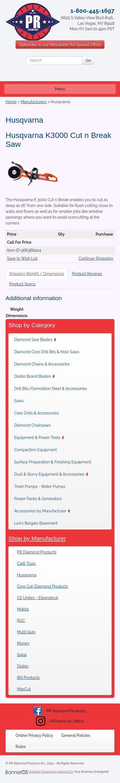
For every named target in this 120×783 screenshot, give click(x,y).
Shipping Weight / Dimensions (36, 273)
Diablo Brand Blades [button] (34, 376)
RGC (21, 620)
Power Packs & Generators (38, 499)
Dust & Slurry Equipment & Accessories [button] (51, 474)
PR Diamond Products (37, 552)
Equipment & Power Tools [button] (38, 437)
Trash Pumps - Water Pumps (39, 486)
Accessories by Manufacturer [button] (42, 511)
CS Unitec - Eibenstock (37, 598)
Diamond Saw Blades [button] (35, 339)
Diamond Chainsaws (32, 425)
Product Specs (22, 284)
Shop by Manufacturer (37, 538)
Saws (19, 401)
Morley (23, 643)
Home (11, 102)
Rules (21, 746)
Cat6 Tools (26, 563)
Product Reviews (87, 273)
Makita (23, 609)
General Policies (75, 735)
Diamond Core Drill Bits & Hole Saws (46, 352)
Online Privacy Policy (34, 735)
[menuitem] (36, 340)
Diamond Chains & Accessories (42, 364)
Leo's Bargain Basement (36, 523)
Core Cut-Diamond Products (42, 586)
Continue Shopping (96, 258)
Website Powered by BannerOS (50, 772)
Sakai (21, 655)
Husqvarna (26, 575)
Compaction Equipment (35, 450)
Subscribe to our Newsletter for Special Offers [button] (60, 44)
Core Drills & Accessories (36, 413)
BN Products (28, 677)
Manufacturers (34, 102)
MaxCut (24, 689)
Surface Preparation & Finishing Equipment (52, 462)
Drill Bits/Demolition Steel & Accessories (50, 388)
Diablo (22, 666)
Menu (60, 89)
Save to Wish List (22, 258)
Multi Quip (26, 632)
